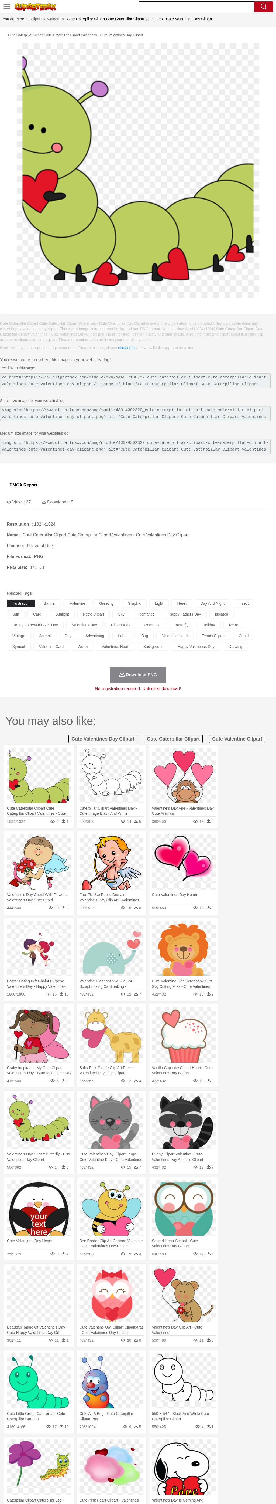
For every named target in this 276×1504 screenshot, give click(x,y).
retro (233, 625)
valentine (77, 603)
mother (75, 1462)
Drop (251, 1446)
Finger (236, 1462)
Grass (144, 1446)
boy (189, 1462)
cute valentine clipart (237, 739)
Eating (209, 1479)
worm (83, 646)
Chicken (82, 1454)
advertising (94, 636)
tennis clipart (213, 636)
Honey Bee (179, 1454)
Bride (49, 1462)
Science (199, 1470)
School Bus (138, 1470)
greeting (106, 603)
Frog (164, 1454)
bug (144, 636)
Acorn (26, 1446)
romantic (146, 614)
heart (181, 603)
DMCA (239, 1493)
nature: (12, 1446)
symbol (18, 646)
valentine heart (175, 636)
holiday (208, 625)
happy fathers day (184, 614)
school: (12, 1470)
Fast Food (81, 1479)
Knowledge (168, 1470)
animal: (12, 1454)
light (159, 603)
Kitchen (171, 1479)
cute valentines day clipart (102, 739)
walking (145, 1462)
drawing (235, 646)
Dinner (185, 1479)
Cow (94, 1454)
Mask (26, 1462)
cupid (244, 636)
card (37, 614)
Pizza (197, 1479)
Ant (25, 1454)
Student (28, 1470)
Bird (45, 1454)
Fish (154, 1454)
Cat (70, 1454)
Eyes (132, 1462)
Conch (82, 1446)
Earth (94, 1446)
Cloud (240, 1446)
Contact (223, 1493)
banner (50, 603)
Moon (173, 1446)
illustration (21, 603)
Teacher (44, 1470)
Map (153, 1470)
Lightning (158, 1446)
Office (225, 1470)
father (200, 1462)
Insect (195, 1454)
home (159, 1462)
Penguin (256, 1454)
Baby (38, 1462)
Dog (105, 1454)
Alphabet (239, 1470)
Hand (249, 1462)
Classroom (72, 1470)
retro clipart (93, 614)
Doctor (111, 1462)
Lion (206, 1454)
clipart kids (120, 625)
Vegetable (154, 1479)
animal (45, 636)
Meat (106, 1479)
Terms (184, 1493)
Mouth (212, 1462)
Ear (122, 1462)
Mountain (202, 1446)
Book (56, 1470)
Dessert (53, 1479)
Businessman (93, 1462)
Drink (67, 1479)
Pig (244, 1454)
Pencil (103, 1470)
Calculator (257, 1470)
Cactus (69, 1446)
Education (119, 1470)
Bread (222, 1479)
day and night (213, 603)
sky (121, 614)
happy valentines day (196, 646)
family (61, 1462)
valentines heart (115, 646)
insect (244, 603)
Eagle (126, 1454)
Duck (115, 1454)
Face (224, 1462)
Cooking (236, 1479)
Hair (170, 1462)
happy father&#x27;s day (35, 625)
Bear (35, 1454)
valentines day (84, 625)
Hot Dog (252, 1479)
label (122, 636)
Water (216, 1446)
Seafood (138, 1479)
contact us (126, 348)
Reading (90, 1470)
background (153, 646)
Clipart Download (45, 19)
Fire (105, 1446)
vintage (18, 636)
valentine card (51, 646)
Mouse (233, 1454)
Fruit (96, 1479)
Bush (228, 1446)
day (68, 636)
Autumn (40, 1446)
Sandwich (121, 1479)
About (170, 1493)
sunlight (62, 614)
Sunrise (186, 1446)
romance (152, 625)
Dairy (40, 1479)
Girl (179, 1462)
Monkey (219, 1454)
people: (12, 1462)
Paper (213, 1470)
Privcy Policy (203, 1493)
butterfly (181, 625)
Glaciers (130, 1446)
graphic (134, 603)
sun (15, 614)
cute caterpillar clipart (173, 739)
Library (185, 1470)
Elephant (140, 1454)
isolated (221, 614)
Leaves (54, 1446)
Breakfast (26, 1479)
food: (10, 1478)
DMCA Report (23, 485)
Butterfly (58, 1454)
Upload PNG (260, 1493)
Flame (115, 1446)
